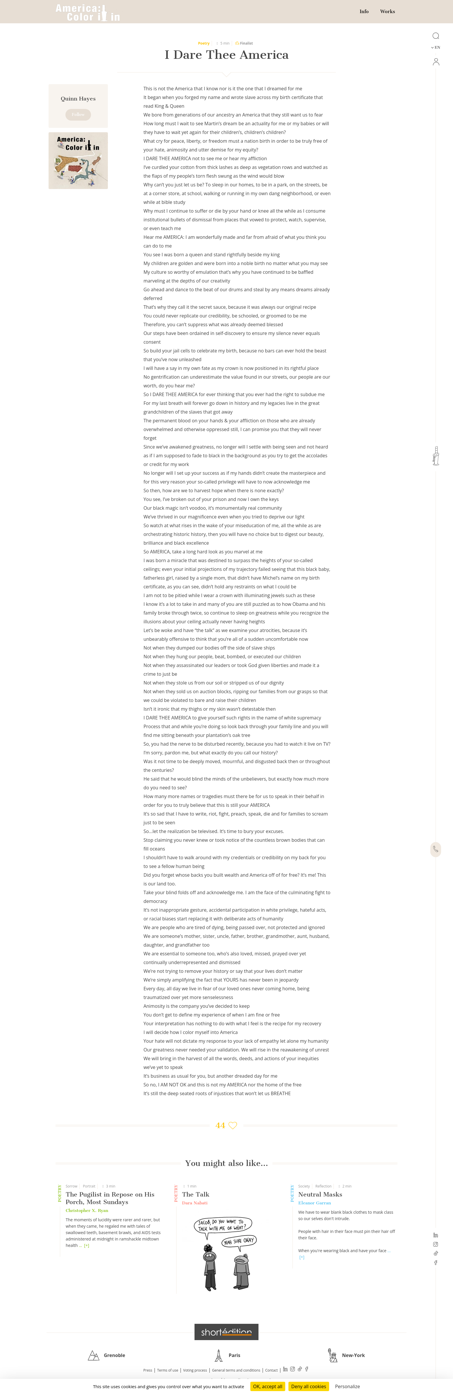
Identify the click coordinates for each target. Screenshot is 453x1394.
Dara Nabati (195, 1203)
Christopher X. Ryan (87, 1210)
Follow (78, 114)
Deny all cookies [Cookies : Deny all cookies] (308, 1386)
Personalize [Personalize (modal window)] (347, 1386)
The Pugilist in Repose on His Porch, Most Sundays (110, 1198)
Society (304, 1186)
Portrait (89, 1186)
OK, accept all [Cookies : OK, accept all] (267, 1386)
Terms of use (167, 1370)
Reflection (323, 1186)
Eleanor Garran (314, 1203)
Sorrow (71, 1186)
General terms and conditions (236, 1370)
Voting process (195, 1370)
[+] (86, 1245)
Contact (271, 1370)
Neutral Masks (320, 1194)
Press (147, 1370)
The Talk (195, 1194)
